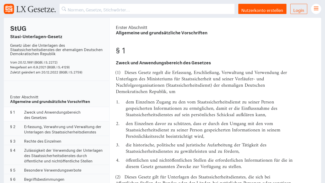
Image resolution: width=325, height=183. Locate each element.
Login (298, 9)
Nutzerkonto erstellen (262, 9)
